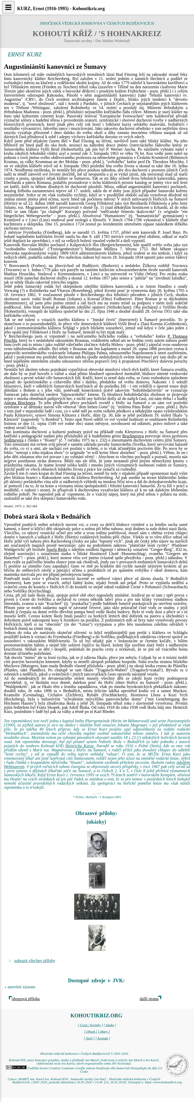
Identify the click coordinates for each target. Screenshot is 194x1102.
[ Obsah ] (90, 1031)
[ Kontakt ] (102, 1038)
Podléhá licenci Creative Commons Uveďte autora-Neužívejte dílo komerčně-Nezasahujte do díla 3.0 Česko (84, 1069)
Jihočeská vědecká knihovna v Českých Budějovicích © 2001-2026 (84, 1054)
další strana (149, 999)
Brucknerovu (133, 436)
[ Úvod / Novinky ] (90, 1025)
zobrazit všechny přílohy (34, 960)
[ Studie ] (109, 1025)
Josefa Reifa (56, 549)
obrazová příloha (26, 999)
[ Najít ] (89, 1038)
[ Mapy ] (104, 1031)
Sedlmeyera (14, 440)
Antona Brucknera (19, 402)
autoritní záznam (21, 987)
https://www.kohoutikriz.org (163, 1082)
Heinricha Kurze (79, 746)
